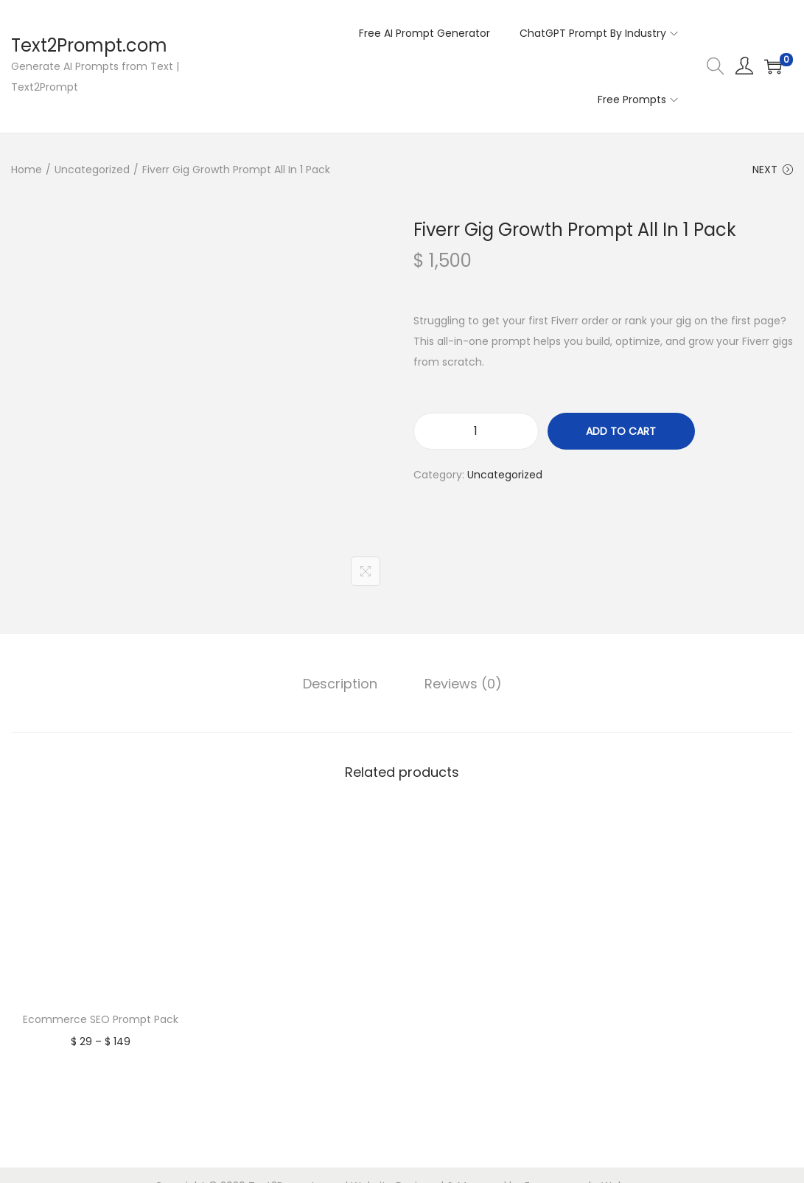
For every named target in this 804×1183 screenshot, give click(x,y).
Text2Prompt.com (89, 45)
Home (26, 169)
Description (340, 683)
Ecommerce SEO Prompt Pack (100, 1019)
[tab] (340, 684)
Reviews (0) (463, 683)
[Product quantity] (476, 431)
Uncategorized (92, 169)
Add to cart (621, 431)
